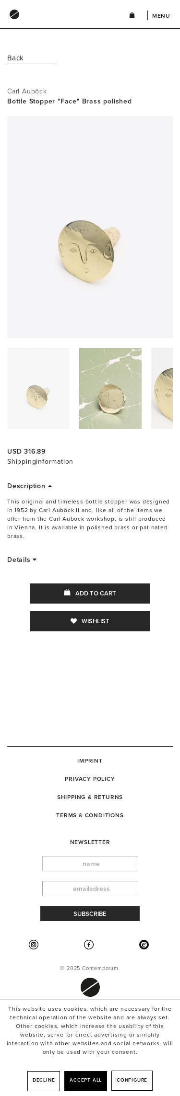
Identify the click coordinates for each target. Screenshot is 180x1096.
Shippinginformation (40, 461)
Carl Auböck (27, 91)
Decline (44, 1080)
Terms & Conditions (89, 815)
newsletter (90, 842)
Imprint (90, 760)
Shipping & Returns (90, 797)
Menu (161, 15)
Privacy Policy (90, 779)
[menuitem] (58, 23)
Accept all (86, 1080)
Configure (132, 1080)
